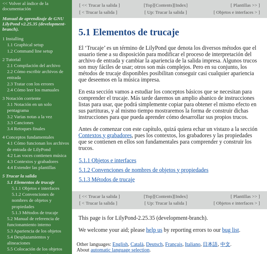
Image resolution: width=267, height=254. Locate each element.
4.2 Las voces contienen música (36, 155)
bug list (230, 230)
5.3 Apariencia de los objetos (34, 231)
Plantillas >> (245, 5)
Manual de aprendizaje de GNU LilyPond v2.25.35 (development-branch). (34, 24)
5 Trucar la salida (19, 176)
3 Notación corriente (21, 98)
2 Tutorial (11, 59)
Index (180, 5)
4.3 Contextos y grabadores (32, 161)
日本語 (210, 244)
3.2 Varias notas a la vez (29, 116)
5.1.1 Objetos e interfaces (107, 160)
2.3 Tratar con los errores (30, 83)
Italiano (192, 244)
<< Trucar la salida (100, 5)
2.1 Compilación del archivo (33, 65)
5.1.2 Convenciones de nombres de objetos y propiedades (143, 170)
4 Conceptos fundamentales (28, 137)
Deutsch (154, 244)
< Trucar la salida (98, 12)
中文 (225, 244)
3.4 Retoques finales (26, 128)
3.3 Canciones (20, 122)
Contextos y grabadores (105, 135)
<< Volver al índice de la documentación (25, 6)
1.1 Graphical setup (25, 44)
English (120, 244)
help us (154, 230)
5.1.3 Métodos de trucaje (107, 179)
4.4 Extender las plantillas (31, 167)
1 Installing (13, 38)
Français (173, 244)
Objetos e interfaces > (237, 12)
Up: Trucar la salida (166, 12)
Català (137, 244)
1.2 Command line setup (30, 51)
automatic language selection (120, 250)
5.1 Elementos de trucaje (31, 182)
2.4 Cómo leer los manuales (33, 89)
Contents (164, 5)
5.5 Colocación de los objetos (34, 249)
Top (148, 5)
